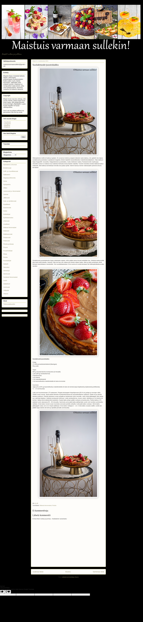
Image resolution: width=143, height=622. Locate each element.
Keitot (5, 211)
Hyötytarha (6, 184)
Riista (5, 254)
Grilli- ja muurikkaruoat (10, 171)
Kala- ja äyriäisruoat (9, 201)
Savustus (6, 267)
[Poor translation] (7, 591)
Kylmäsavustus (8, 217)
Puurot (5, 247)
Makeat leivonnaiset (46, 505)
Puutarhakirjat (7, 251)
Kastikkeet (6, 204)
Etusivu (68, 572)
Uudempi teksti (38, 572)
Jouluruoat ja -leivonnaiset (11, 191)
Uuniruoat (6, 287)
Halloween (6, 174)
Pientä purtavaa (8, 244)
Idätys (5, 188)
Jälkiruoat (6, 198)
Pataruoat (6, 241)
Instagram (7, 124)
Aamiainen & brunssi (10, 164)
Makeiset (6, 231)
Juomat (5, 194)
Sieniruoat (6, 274)
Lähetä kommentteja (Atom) (70, 577)
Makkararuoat (7, 234)
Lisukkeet (6, 224)
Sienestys (6, 270)
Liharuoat (6, 221)
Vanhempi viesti (98, 572)
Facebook (7, 122)
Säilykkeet (6, 284)
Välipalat (6, 290)
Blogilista (7, 125)
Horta (5, 181)
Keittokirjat (6, 214)
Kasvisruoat (7, 207)
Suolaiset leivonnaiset (10, 277)
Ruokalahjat (7, 260)
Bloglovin (7, 127)
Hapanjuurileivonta (9, 178)
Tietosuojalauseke (9, 304)
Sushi (5, 280)
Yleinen (5, 294)
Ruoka (54, 505)
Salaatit (5, 264)
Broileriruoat (7, 168)
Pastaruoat (6, 237)
